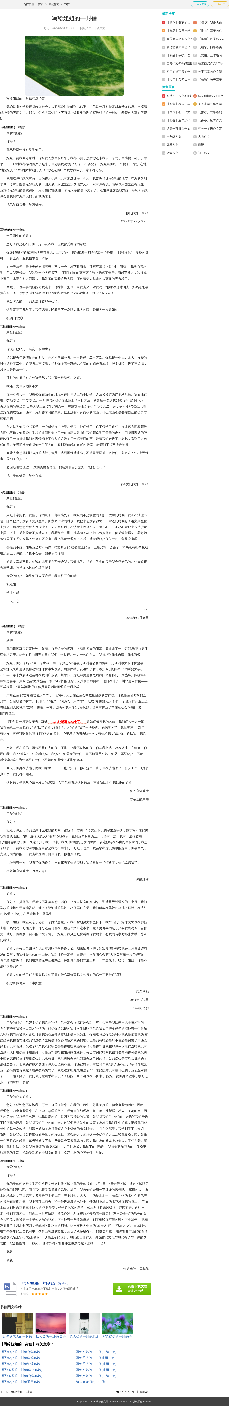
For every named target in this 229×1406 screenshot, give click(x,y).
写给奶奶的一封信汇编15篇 (21, 1364)
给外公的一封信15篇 (135, 1392)
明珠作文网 (102, 1401)
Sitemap (147, 1401)
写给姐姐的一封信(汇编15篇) (96, 1376)
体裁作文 (53, 4)
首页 (41, 4)
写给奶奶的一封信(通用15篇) (96, 1370)
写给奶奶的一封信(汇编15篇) (96, 1352)
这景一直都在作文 (178, 128)
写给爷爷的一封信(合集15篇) (22, 1376)
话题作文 (172, 153)
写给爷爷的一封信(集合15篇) (22, 1370)
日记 (201, 144)
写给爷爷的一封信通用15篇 (95, 1358)
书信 (67, 4)
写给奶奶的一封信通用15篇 (21, 1382)
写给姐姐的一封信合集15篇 (21, 1352)
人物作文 (204, 136)
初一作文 (204, 153)
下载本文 (99, 28)
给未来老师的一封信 (90, 1382)
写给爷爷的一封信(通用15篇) (96, 1364)
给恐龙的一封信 (21, 1392)
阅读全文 (85, 28)
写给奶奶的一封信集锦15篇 (21, 1358)
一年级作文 (174, 136)
